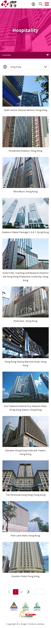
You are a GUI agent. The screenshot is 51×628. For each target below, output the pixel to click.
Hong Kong (15, 66)
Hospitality (6, 55)
